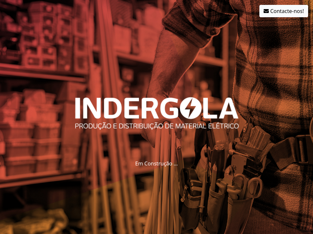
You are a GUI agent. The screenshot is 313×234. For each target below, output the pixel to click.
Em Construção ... (156, 163)
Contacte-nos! (284, 11)
